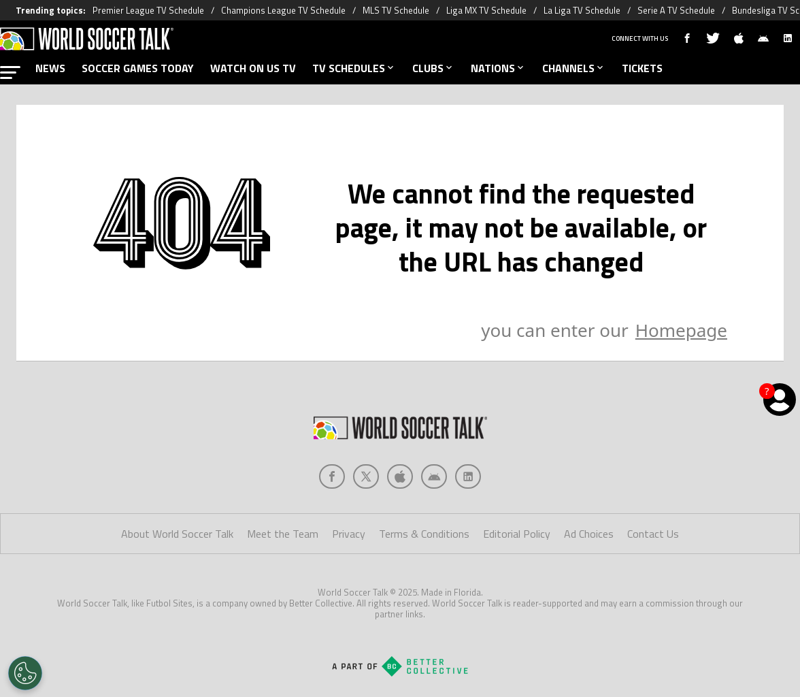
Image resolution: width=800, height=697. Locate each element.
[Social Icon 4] (468, 476)
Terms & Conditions (424, 533)
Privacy (348, 533)
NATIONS (498, 68)
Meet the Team (282, 533)
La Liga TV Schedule (582, 10)
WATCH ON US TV (253, 68)
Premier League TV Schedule (148, 10)
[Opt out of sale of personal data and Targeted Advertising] (25, 673)
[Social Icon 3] (434, 476)
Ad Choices (589, 533)
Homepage (681, 330)
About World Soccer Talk (177, 533)
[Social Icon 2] (400, 476)
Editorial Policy (516, 533)
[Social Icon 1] (366, 476)
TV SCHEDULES (354, 68)
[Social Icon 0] (332, 476)
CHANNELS (573, 68)
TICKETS (642, 68)
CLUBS (433, 68)
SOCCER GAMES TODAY (138, 68)
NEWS (50, 68)
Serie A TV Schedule (676, 10)
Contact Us (653, 533)
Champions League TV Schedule (283, 10)
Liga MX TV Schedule (486, 10)
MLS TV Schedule (396, 10)
